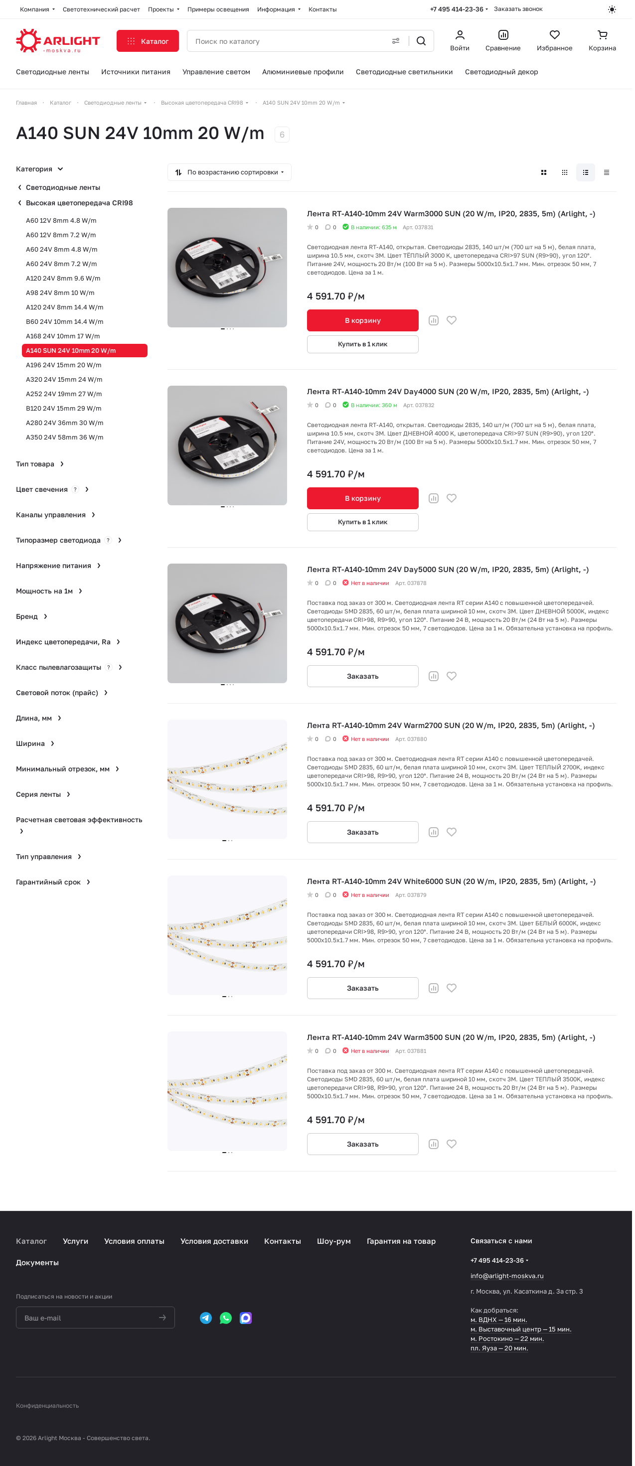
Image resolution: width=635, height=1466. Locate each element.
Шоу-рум (334, 1240)
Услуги (75, 1240)
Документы (37, 1262)
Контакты (282, 1240)
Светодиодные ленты (63, 187)
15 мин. (560, 1329)
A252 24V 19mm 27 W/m (64, 394)
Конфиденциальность (47, 1405)
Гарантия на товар (401, 1240)
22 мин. (532, 1338)
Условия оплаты (134, 1240)
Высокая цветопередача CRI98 (79, 202)
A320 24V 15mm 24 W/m (64, 379)
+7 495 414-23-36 (456, 9)
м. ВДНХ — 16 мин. (499, 1319)
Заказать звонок (518, 8)
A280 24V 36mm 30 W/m (65, 423)
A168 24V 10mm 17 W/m (63, 336)
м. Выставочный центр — (510, 1329)
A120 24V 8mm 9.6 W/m (63, 278)
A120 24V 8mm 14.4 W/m (65, 307)
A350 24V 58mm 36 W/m (65, 437)
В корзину (363, 320)
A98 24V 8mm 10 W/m (60, 292)
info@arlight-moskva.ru (507, 1276)
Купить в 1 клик (363, 344)
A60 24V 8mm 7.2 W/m (61, 264)
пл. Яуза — (487, 1348)
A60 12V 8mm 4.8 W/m (61, 220)
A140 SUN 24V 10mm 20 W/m (71, 350)
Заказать (363, 676)
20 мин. (516, 1348)
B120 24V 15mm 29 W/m (64, 408)
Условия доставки (214, 1240)
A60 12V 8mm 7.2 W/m (61, 235)
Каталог (31, 1240)
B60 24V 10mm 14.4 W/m (65, 321)
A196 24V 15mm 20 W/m (64, 365)
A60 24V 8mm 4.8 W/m (62, 249)
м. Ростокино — (495, 1338)
